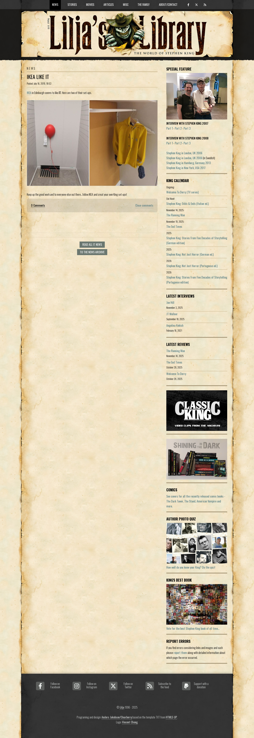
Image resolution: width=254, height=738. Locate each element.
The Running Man (175, 215)
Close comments (144, 205)
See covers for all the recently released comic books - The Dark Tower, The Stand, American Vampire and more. (195, 501)
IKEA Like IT (38, 76)
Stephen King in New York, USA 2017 (185, 168)
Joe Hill (170, 302)
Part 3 (187, 128)
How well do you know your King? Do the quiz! (190, 567)
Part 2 (178, 128)
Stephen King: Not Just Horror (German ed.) (190, 254)
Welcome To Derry (176, 374)
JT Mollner (172, 314)
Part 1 (169, 128)
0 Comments (38, 205)
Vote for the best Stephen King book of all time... (192, 628)
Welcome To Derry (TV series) (182, 192)
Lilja (122, 707)
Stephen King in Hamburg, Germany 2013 (188, 163)
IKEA (29, 93)
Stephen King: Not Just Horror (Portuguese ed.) (191, 266)
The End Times (174, 226)
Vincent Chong (130, 722)
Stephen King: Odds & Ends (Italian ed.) (187, 204)
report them (180, 653)
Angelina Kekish (174, 325)
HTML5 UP (171, 717)
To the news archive (92, 252)
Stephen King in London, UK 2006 (184, 153)
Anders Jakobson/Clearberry (117, 717)
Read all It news (92, 244)
